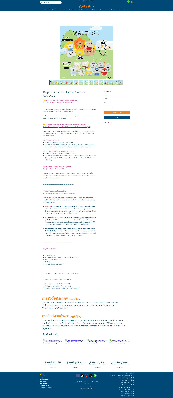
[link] (48, 273)
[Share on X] (112, 122)
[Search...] (51, 2)
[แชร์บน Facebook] (105, 122)
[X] (91, 375)
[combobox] (117, 98)
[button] (132, 2)
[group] (86, 355)
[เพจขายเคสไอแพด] (78, 375)
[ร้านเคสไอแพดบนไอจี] (86, 375)
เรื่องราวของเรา (44, 380)
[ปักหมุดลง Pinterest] (108, 122)
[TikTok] (82, 375)
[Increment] (111, 105)
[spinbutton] (108, 105)
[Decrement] (105, 105)
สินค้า (105, 95)
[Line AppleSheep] (95, 375)
